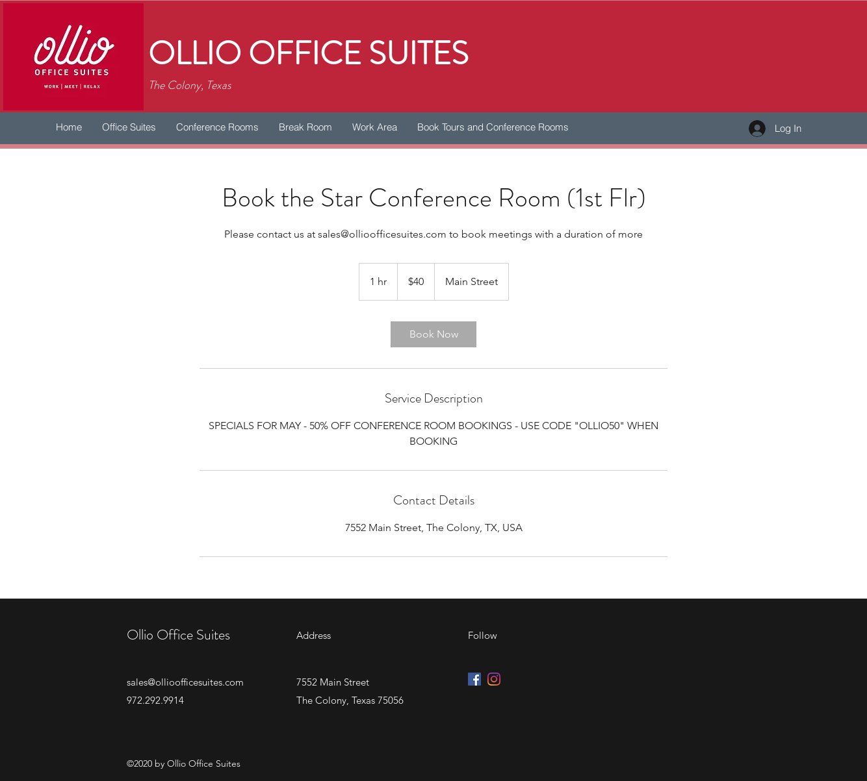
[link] (433, 334)
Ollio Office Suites (178, 635)
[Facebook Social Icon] (474, 679)
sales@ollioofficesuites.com (185, 682)
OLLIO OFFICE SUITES (308, 54)
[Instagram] (493, 679)
